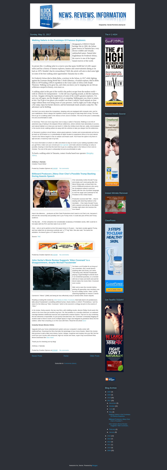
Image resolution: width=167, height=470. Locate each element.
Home (66, 356)
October (112, 406)
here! (84, 321)
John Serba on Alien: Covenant (64, 300)
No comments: (64, 168)
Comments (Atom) (70, 363)
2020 (109, 395)
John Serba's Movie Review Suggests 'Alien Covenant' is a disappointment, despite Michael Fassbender (61, 261)
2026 (109, 392)
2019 (109, 398)
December (113, 403)
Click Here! (50, 337)
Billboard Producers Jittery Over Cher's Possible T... (119, 420)
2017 (109, 400)
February (112, 429)
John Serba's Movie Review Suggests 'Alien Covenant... (119, 425)
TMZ (39, 236)
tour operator (64, 145)
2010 (109, 447)
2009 (109, 450)
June (111, 409)
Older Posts (94, 356)
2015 (109, 439)
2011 (109, 444)
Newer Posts (37, 356)
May (110, 412)
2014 (109, 442)
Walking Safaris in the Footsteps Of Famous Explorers (58, 40)
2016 (109, 436)
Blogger (94, 465)
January (112, 432)
